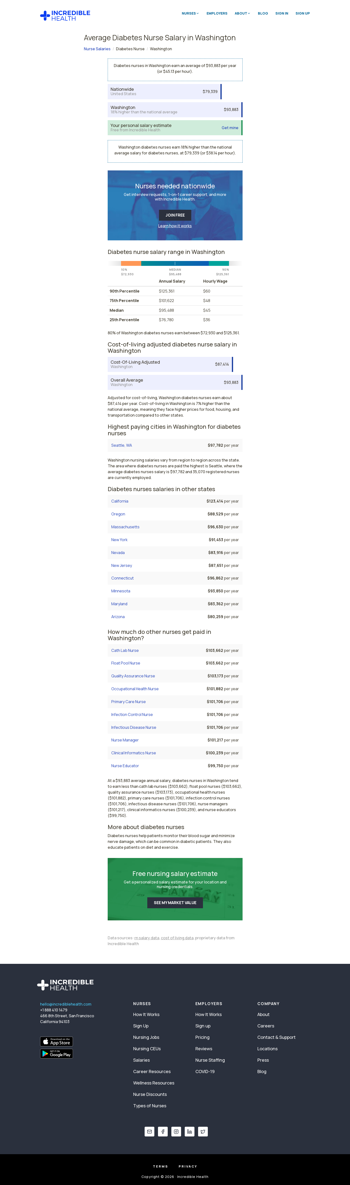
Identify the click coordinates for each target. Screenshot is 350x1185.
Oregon (118, 514)
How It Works (146, 1014)
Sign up (202, 1026)
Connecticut (122, 578)
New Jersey (121, 565)
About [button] (243, 13)
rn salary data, (147, 938)
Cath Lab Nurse (125, 650)
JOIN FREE (175, 215)
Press (263, 1060)
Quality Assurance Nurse (133, 676)
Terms (160, 1166)
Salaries (141, 1060)
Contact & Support (276, 1037)
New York (119, 539)
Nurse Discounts (150, 1094)
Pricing (202, 1037)
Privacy (188, 1166)
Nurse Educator (125, 765)
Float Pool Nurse (125, 663)
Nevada (118, 552)
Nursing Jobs (146, 1037)
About (263, 1014)
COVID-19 (205, 1071)
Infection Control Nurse (132, 714)
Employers (217, 13)
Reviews (203, 1048)
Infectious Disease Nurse (133, 727)
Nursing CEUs (147, 1048)
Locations (267, 1048)
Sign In (281, 13)
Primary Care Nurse (128, 701)
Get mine (230, 128)
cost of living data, (177, 938)
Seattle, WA (121, 445)
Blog (263, 13)
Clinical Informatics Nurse (133, 753)
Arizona (118, 616)
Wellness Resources (153, 1083)
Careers (265, 1026)
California (119, 501)
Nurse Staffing (210, 1060)
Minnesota (120, 591)
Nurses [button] (190, 13)
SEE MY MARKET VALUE (175, 902)
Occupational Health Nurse (135, 688)
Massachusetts (125, 526)
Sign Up (303, 13)
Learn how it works (175, 225)
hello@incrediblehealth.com (65, 1004)
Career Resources (152, 1071)
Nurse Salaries (97, 48)
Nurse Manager (125, 740)
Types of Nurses (149, 1106)
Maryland (119, 603)
